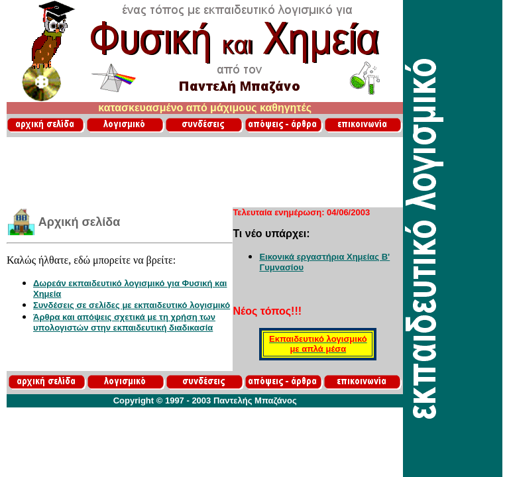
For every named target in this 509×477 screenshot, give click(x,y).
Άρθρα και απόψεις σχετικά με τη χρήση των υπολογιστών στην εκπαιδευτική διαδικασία (124, 322)
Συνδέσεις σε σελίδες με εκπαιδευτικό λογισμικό (131, 305)
